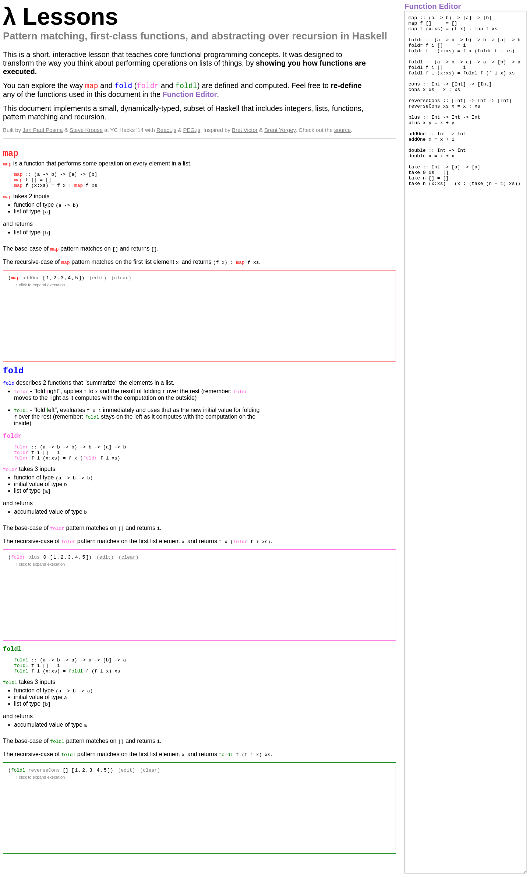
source (342, 131)
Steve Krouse (86, 131)
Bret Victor (245, 131)
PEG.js (192, 131)
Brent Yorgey (280, 131)
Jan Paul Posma (42, 131)
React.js (166, 131)
